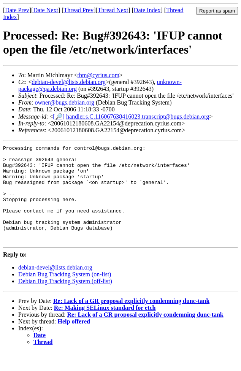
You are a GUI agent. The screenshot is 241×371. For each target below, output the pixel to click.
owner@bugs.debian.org (64, 102)
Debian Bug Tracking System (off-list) (65, 300)
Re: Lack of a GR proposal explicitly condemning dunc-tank (131, 320)
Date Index (147, 10)
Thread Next (113, 10)
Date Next (45, 10)
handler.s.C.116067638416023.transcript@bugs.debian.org (137, 116)
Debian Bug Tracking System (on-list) (64, 293)
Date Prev (17, 10)
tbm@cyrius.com (98, 75)
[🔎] (59, 116)
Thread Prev (78, 10)
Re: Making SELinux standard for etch (105, 327)
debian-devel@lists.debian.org (69, 82)
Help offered (74, 341)
